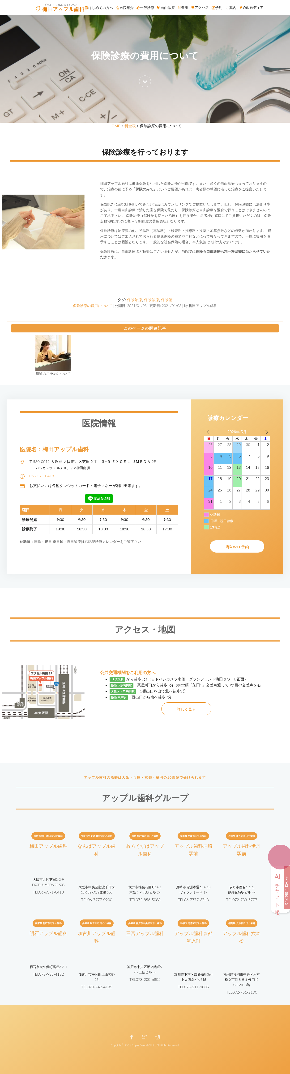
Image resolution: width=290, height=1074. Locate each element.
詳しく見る (186, 709)
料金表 (130, 125)
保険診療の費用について (92, 305)
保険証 (166, 299)
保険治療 (134, 299)
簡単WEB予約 (237, 547)
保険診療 (151, 299)
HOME (114, 125)
